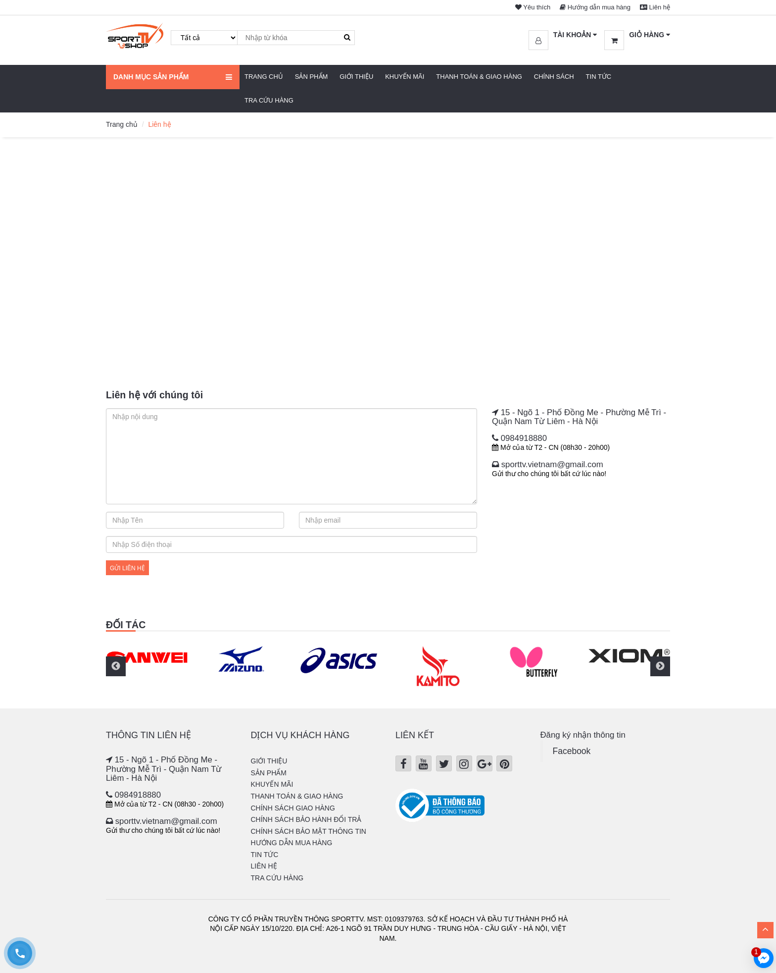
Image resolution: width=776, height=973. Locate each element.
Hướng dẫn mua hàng (595, 7)
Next (660, 666)
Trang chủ (263, 76)
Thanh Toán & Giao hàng (479, 76)
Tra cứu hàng (268, 100)
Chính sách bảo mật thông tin (308, 831)
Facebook (572, 751)
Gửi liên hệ (127, 568)
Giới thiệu (356, 76)
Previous (116, 666)
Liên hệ (655, 7)
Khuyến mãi (404, 76)
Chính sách (554, 76)
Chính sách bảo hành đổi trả (306, 819)
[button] (563, 35)
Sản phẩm (311, 76)
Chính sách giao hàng (293, 808)
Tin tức (599, 76)
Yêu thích (532, 7)
